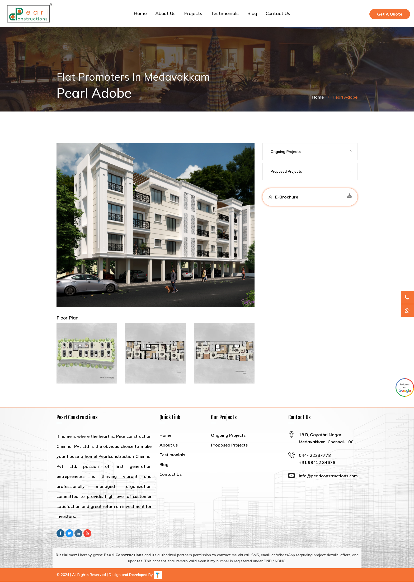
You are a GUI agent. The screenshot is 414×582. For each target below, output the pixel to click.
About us (165, 14)
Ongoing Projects (286, 151)
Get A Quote (389, 14)
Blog (252, 14)
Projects (193, 14)
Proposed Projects (286, 171)
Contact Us (278, 14)
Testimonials (225, 14)
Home (140, 14)
